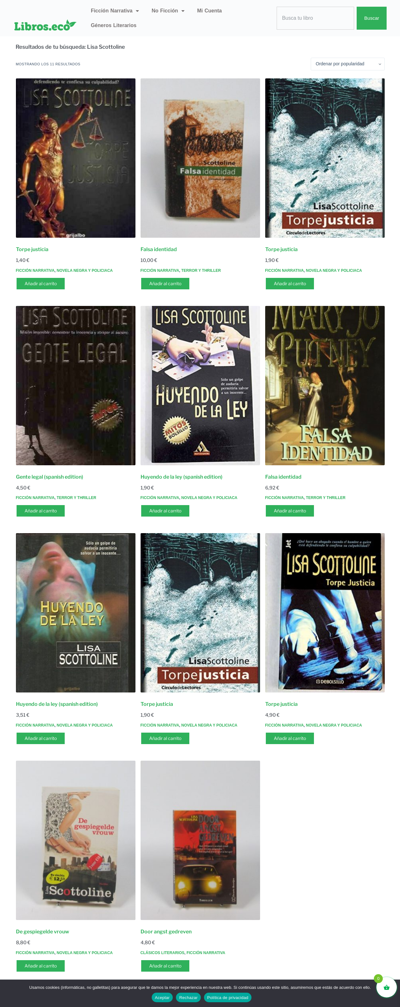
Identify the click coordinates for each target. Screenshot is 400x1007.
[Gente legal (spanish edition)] (75, 385)
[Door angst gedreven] (200, 840)
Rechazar (188, 997)
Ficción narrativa (115, 11)
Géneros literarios (113, 25)
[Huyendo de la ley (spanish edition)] (200, 385)
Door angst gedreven (166, 932)
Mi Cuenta (209, 10)
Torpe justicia (32, 249)
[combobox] (315, 18)
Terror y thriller (201, 270)
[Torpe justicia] (75, 158)
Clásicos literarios (163, 953)
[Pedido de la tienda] (348, 64)
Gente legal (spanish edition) (49, 477)
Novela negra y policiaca (85, 270)
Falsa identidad (159, 249)
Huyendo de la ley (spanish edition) (181, 477)
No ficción (168, 11)
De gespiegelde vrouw (42, 932)
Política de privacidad (227, 997)
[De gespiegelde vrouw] (75, 840)
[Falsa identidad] (200, 158)
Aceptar (162, 997)
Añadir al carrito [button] (41, 283)
